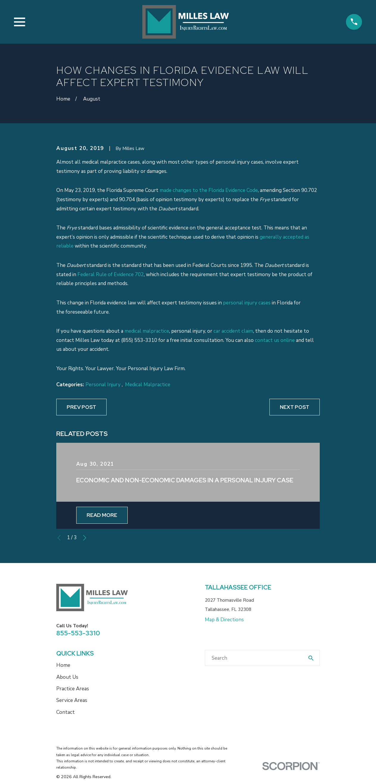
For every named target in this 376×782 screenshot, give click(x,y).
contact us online (275, 340)
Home (63, 665)
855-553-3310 (78, 633)
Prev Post (81, 407)
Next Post (294, 407)
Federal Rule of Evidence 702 (110, 274)
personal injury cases (247, 302)
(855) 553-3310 (139, 340)
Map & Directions (224, 619)
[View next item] (85, 538)
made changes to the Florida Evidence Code (209, 190)
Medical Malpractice (147, 384)
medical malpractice (146, 331)
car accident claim (233, 331)
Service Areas (71, 700)
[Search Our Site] (310, 658)
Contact (65, 712)
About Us (67, 677)
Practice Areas (72, 688)
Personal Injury (103, 384)
